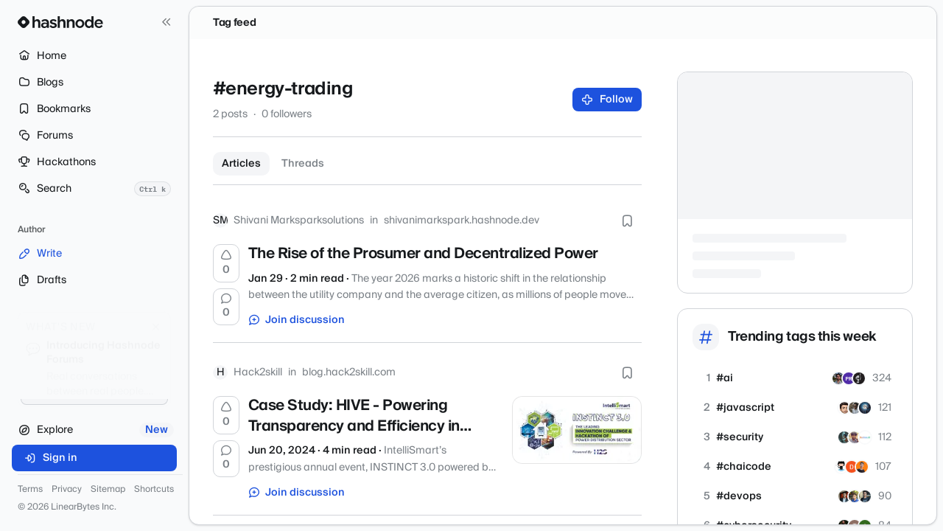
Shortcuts (154, 490)
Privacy (67, 490)
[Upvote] (226, 263)
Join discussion (297, 320)
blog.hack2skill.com (349, 372)
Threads (302, 164)
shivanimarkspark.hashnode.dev (461, 220)
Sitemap (108, 490)
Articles (241, 164)
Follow (607, 99)
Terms (30, 490)
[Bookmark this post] (627, 220)
